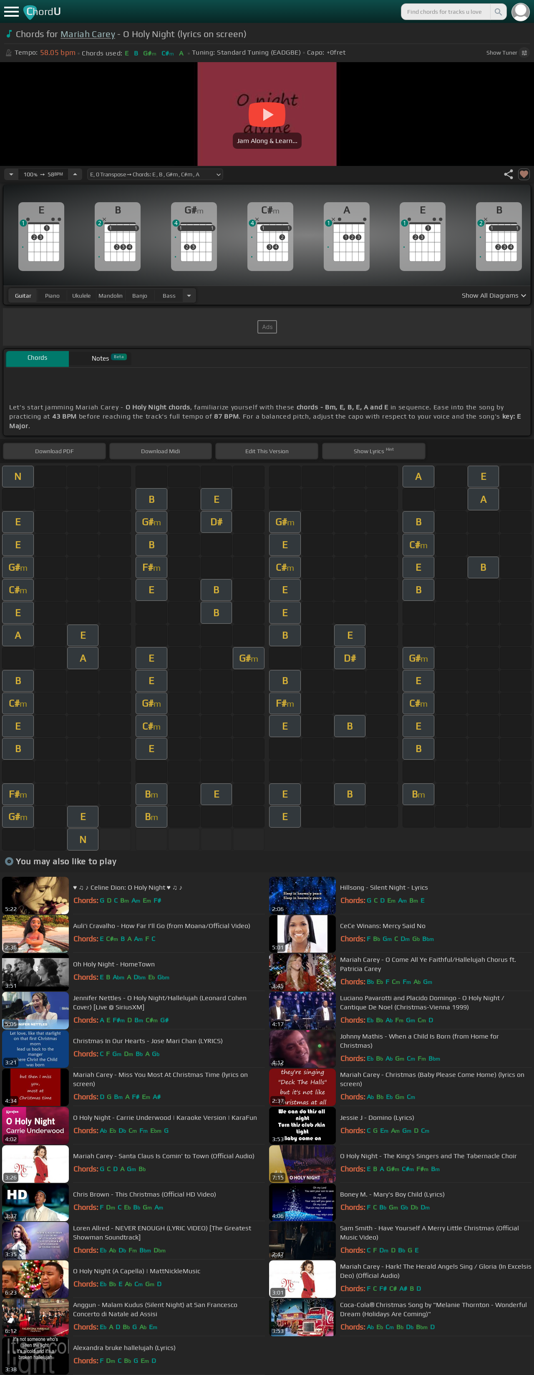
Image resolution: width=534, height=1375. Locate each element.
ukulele (81, 295)
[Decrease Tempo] (11, 174)
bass (169, 295)
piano (52, 295)
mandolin (110, 295)
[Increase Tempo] (75, 174)
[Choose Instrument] (189, 295)
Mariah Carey (87, 34)
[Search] (497, 11)
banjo (139, 295)
